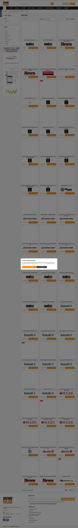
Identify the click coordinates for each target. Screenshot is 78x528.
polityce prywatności (42, 263)
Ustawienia (41, 267)
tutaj (23, 264)
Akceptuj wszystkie (29, 267)
